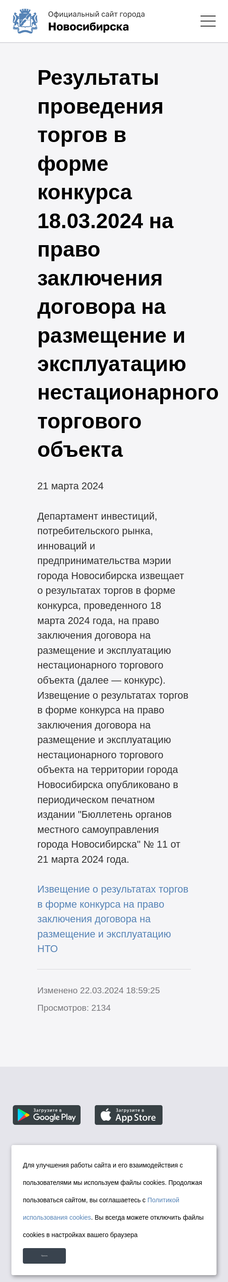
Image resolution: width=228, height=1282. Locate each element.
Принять (60, 1250)
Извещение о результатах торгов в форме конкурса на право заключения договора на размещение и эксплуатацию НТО (112, 918)
